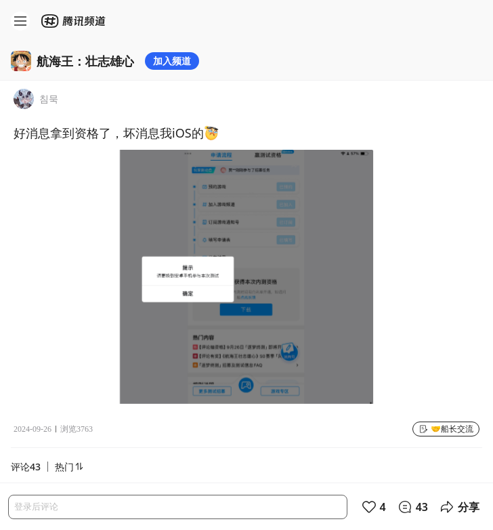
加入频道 (172, 60)
